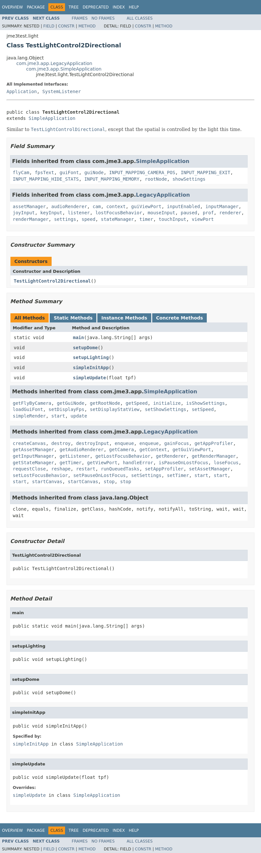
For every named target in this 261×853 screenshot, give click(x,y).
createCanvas (29, 443)
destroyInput (92, 443)
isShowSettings (205, 403)
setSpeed (203, 409)
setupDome (85, 347)
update (79, 415)
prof (208, 212)
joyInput (24, 212)
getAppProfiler (213, 443)
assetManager (29, 206)
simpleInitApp (91, 367)
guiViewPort (146, 206)
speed (88, 219)
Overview (12, 7)
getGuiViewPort (191, 449)
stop (109, 481)
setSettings (146, 475)
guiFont (69, 172)
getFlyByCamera (32, 403)
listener (79, 212)
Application (22, 91)
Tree (74, 7)
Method (87, 26)
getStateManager (33, 462)
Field (48, 26)
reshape (61, 468)
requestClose (29, 468)
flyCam (21, 172)
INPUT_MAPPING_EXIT (205, 172)
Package (36, 7)
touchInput (172, 219)
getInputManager (33, 456)
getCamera (121, 449)
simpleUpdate (89, 377)
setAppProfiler (164, 468)
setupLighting (91, 357)
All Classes (140, 18)
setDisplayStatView (114, 409)
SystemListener (61, 91)
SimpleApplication (51, 118)
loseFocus (226, 462)
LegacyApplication (163, 195)
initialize (167, 403)
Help (134, 7)
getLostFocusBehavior (123, 456)
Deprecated (96, 7)
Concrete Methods (179, 317)
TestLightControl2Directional (52, 281)
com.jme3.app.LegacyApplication (54, 63)
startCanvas (47, 481)
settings (65, 219)
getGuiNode (70, 403)
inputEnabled (183, 206)
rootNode (156, 179)
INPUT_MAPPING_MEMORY (111, 179)
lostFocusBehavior (118, 212)
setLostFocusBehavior (40, 475)
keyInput (51, 212)
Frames (80, 18)
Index (119, 7)
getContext (153, 449)
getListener (74, 456)
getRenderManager (214, 456)
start (58, 415)
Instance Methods (124, 317)
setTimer (178, 475)
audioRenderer (69, 206)
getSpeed (137, 403)
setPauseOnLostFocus (99, 475)
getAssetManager (33, 449)
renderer (230, 212)
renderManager (31, 219)
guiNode (94, 172)
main (78, 337)
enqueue (124, 443)
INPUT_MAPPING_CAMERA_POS (142, 172)
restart (85, 468)
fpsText (44, 172)
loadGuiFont (28, 409)
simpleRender (29, 415)
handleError (138, 462)
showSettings (188, 179)
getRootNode (105, 403)
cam (96, 206)
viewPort (203, 219)
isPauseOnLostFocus (183, 462)
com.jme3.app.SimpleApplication (64, 69)
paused (189, 212)
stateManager (117, 219)
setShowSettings (165, 409)
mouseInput (161, 212)
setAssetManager (209, 468)
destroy (61, 443)
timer (146, 219)
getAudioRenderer (81, 449)
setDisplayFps (67, 409)
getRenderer (171, 456)
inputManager (221, 206)
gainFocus (176, 443)
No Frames (103, 18)
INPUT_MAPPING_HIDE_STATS (46, 179)
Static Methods (73, 317)
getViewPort (102, 462)
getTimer (70, 462)
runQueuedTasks (120, 468)
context (116, 206)
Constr (66, 26)
